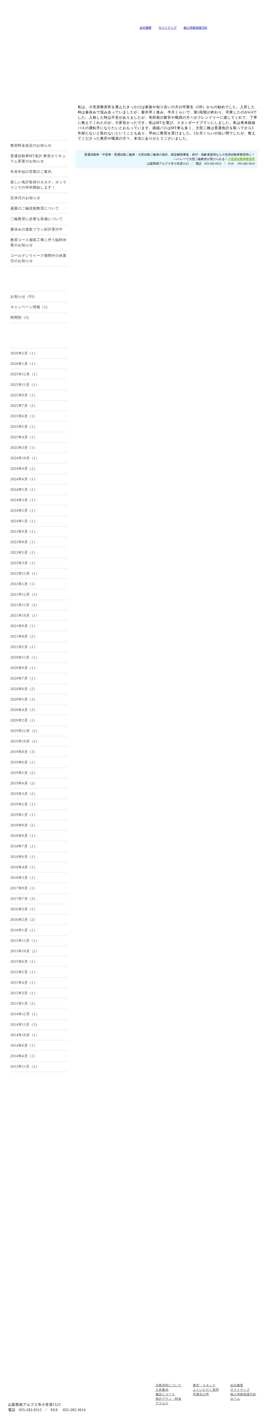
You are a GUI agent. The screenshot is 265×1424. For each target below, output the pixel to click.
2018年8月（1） (23, 836)
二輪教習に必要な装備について (36, 219)
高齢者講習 (39, 1282)
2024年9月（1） (23, 469)
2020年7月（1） (23, 678)
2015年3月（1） (23, 993)
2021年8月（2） (23, 636)
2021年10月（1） (24, 615)
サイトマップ (168, 27)
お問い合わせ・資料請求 (39, 1093)
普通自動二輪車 (39, 1154)
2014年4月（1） (23, 1056)
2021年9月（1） (23, 626)
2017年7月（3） (23, 899)
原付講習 (39, 1272)
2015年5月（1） (23, 972)
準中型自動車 (39, 1135)
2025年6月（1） (23, 416)
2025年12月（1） (24, 374)
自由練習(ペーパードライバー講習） (39, 1310)
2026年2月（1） (23, 353)
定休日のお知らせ (25, 198)
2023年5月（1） (23, 552)
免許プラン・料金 (168, 1399)
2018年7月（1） (23, 846)
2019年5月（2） (23, 773)
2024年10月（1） (24, 458)
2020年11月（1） (24, 657)
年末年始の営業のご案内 (31, 172)
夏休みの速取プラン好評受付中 (36, 229)
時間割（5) (19, 317)
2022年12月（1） (24, 573)
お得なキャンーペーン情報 (39, 109)
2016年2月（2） (23, 920)
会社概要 (146, 27)
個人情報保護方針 (195, 27)
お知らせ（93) (22, 296)
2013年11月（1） (24, 1066)
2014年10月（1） (24, 1035)
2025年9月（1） (23, 395)
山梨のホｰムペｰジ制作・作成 (131, 1420)
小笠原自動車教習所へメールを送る (227, 14)
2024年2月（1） (23, 510)
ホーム (235, 1399)
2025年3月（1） (23, 448)
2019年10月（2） (24, 741)
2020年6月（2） (23, 689)
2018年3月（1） (23, 878)
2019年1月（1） (23, 815)
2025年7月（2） (23, 406)
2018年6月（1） (23, 857)
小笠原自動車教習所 (241, 159)
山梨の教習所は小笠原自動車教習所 (67, 19)
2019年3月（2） (23, 794)
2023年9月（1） (23, 531)
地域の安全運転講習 (39, 1301)
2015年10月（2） (24, 951)
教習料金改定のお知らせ (31, 145)
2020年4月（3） (23, 710)
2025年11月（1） (24, 385)
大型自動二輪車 (39, 1163)
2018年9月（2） (23, 825)
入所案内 (54, 36)
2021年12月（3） (24, 594)
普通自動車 (39, 1125)
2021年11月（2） (24, 605)
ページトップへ (242, 1375)
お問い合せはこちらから (225, 219)
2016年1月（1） (23, 930)
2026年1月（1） (23, 364)
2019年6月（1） (23, 762)
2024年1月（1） (23, 521)
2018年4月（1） (23, 867)
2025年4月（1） (23, 437)
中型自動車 (39, 1144)
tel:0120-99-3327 (165, 14)
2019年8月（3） (23, 752)
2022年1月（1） (23, 584)
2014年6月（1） (23, 1045)
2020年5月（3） (23, 699)
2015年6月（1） (23, 961)
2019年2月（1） (23, 804)
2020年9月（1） (23, 668)
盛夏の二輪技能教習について (34, 208)
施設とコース (86, 36)
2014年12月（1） (24, 1014)
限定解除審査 (39, 1173)
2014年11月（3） (24, 1024)
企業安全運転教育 (39, 1291)
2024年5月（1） (23, 489)
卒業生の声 (241, 36)
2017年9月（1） (23, 888)
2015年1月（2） (23, 1003)
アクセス (39, 1222)
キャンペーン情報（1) (29, 307)
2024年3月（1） (23, 500)
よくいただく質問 (210, 36)
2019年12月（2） (24, 731)
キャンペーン (148, 36)
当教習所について (23, 36)
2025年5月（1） (23, 427)
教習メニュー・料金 (117, 36)
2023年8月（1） (23, 542)
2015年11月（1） (24, 941)
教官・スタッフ (179, 36)
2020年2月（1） (23, 720)
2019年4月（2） (23, 783)
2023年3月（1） (23, 563)
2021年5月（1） (23, 647)
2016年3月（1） (23, 909)
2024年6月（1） (23, 479)
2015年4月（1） (23, 982)
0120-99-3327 (138, 219)
